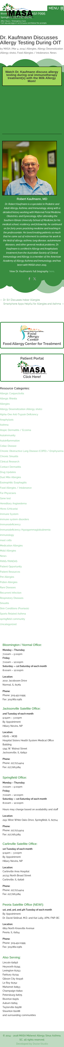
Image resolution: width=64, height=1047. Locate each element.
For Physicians (8, 493)
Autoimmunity (8, 435)
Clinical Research (9, 461)
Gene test (5, 498)
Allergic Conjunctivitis (12, 393)
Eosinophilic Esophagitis (13, 482)
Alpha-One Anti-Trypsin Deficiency (19, 414)
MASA (7, 48)
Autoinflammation (10, 440)
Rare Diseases (8, 587)
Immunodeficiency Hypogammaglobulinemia (25, 529)
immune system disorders (14, 519)
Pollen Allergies (8, 582)
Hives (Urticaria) (9, 508)
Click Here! (32, 377)
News (53, 52)
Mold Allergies (8, 550)
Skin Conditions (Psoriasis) (14, 608)
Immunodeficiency (10, 524)
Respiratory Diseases (11, 598)
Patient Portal (32, 358)
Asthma (4, 424)
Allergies (31, 48)
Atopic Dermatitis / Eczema (15, 430)
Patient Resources (10, 571)
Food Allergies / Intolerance (33, 52)
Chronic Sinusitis (9, 456)
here (51, 271)
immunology (7, 535)
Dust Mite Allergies (10, 477)
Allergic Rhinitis (8, 398)
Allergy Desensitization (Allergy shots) (21, 409)
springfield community (12, 619)
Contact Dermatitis (10, 467)
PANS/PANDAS (8, 561)
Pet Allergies (7, 577)
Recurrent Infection (10, 592)
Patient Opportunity (11, 566)
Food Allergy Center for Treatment (32, 344)
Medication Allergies (11, 545)
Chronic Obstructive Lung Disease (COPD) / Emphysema (31, 451)
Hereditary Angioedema (13, 503)
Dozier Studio (40, 1043)
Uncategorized (8, 624)
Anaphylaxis (6, 419)
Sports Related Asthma (13, 613)
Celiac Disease (8, 446)
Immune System (9, 514)
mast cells (6, 540)
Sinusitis (4, 603)
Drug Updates (8, 472)
